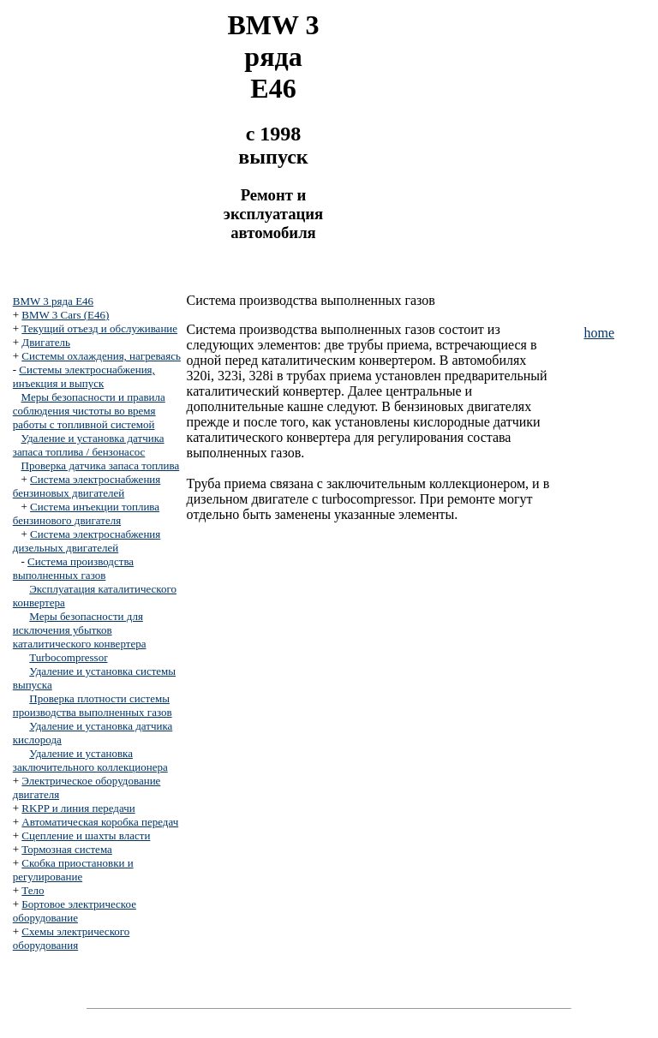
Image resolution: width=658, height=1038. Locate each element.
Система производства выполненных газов (73, 568)
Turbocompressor (68, 657)
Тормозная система (66, 849)
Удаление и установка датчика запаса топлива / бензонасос (88, 445)
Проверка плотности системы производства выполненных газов (92, 705)
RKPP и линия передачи (78, 808)
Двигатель (45, 342)
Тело (32, 890)
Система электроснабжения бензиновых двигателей (87, 486)
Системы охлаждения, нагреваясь (101, 355)
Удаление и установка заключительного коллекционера (90, 760)
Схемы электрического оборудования (71, 938)
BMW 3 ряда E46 (53, 301)
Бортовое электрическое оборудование (74, 911)
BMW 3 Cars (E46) (65, 314)
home (598, 332)
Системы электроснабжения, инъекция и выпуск (84, 376)
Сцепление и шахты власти (85, 835)
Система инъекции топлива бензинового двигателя (86, 513)
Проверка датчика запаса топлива (100, 465)
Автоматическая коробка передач (99, 821)
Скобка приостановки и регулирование (73, 869)
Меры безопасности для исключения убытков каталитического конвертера (80, 630)
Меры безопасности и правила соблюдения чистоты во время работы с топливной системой (89, 411)
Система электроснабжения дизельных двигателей (87, 541)
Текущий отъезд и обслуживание (99, 328)
